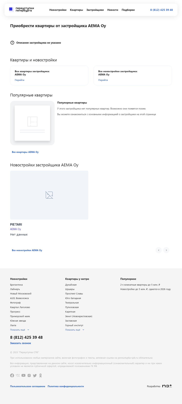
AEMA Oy (15, 229)
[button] (35, 80)
